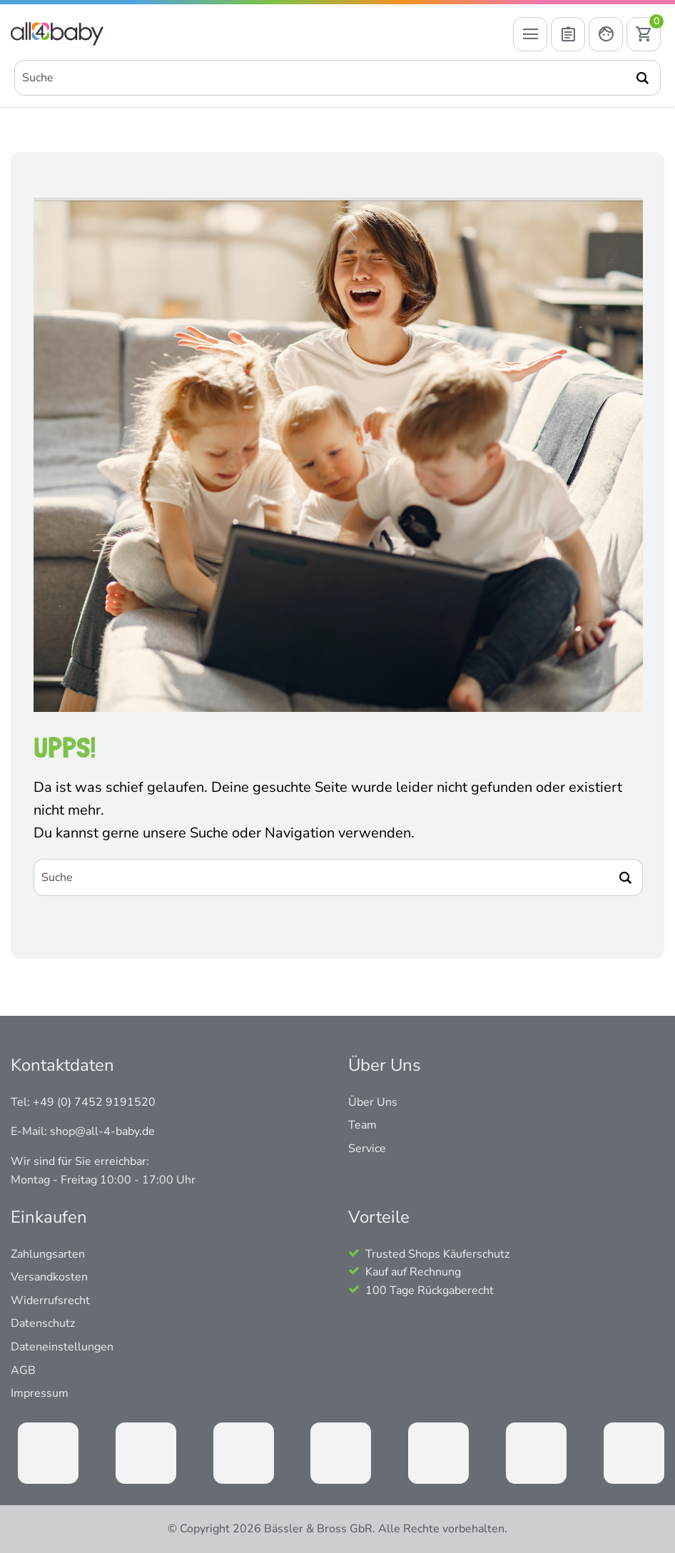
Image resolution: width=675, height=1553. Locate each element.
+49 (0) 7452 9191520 (94, 1102)
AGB (23, 1370)
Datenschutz (43, 1323)
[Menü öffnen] (530, 34)
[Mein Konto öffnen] (606, 34)
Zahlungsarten (48, 1254)
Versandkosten (49, 1277)
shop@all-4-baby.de (102, 1131)
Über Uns (372, 1102)
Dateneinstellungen (62, 1347)
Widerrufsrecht (50, 1300)
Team (362, 1125)
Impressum (39, 1393)
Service (367, 1148)
